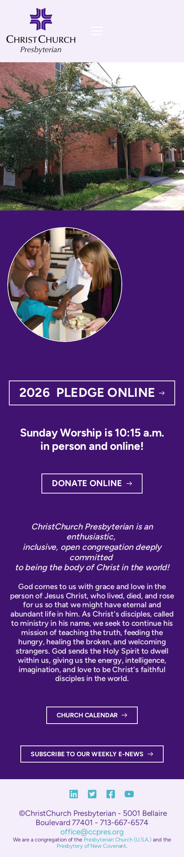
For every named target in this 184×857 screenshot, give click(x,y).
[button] (97, 31)
